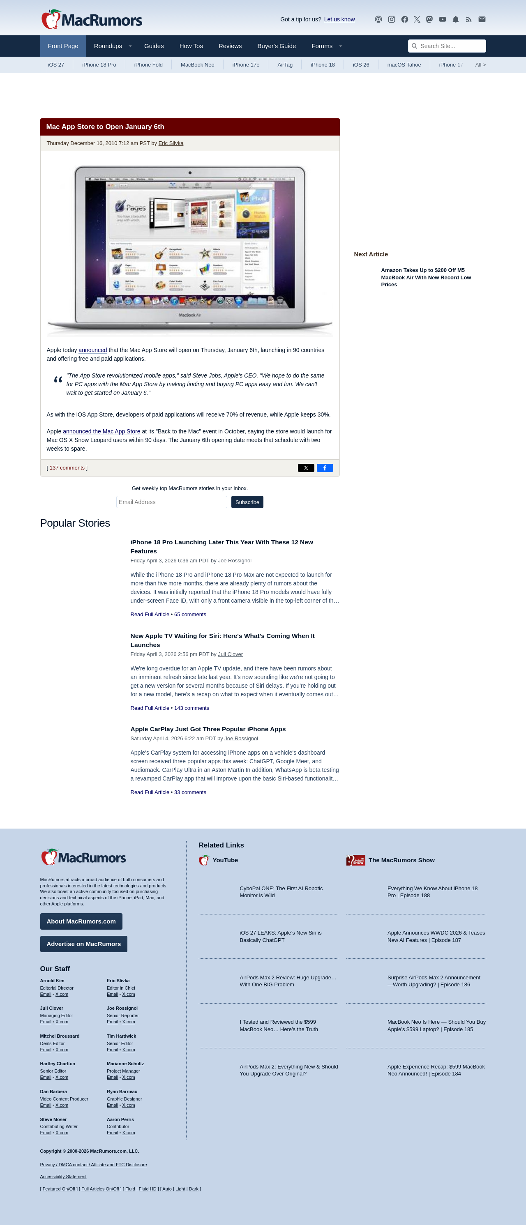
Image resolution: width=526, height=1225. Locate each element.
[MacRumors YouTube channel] (442, 19)
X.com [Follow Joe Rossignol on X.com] (128, 1019)
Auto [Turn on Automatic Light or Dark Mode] (167, 1188)
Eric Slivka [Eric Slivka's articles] (118, 978)
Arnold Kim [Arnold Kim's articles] (52, 978)
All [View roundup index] (480, 65)
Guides (154, 45)
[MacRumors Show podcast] (378, 19)
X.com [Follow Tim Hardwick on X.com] (128, 1047)
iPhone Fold (148, 65)
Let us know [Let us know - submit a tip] (339, 19)
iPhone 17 (451, 65)
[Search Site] (447, 46)
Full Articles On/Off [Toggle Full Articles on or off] (100, 1188)
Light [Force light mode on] (180, 1188)
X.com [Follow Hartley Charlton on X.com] (61, 1075)
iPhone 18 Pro (99, 65)
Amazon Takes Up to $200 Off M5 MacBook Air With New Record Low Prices (426, 277)
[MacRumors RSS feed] (469, 19)
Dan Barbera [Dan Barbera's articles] (53, 1089)
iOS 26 (361, 65)
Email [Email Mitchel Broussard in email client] (46, 1047)
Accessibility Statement (63, 1176)
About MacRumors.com (81, 919)
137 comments (67, 468)
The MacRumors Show (402, 857)
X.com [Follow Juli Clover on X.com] (61, 1019)
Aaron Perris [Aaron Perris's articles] (120, 1116)
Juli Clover (230, 654)
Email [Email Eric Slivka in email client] (112, 991)
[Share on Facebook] (325, 468)
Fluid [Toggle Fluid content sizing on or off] (130, 1188)
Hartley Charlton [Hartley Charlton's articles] (58, 1061)
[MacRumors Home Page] (91, 19)
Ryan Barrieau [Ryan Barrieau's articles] (122, 1089)
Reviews (230, 45)
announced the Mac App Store (101, 431)
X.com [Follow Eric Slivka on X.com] (128, 991)
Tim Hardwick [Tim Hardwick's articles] (121, 1034)
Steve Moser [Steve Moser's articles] (53, 1116)
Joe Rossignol (234, 560)
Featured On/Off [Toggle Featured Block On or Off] (59, 1188)
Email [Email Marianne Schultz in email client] (112, 1075)
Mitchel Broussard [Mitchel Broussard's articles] (60, 1034)
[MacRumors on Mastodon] (429, 19)
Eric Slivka (171, 143)
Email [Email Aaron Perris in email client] (112, 1130)
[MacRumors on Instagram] (392, 19)
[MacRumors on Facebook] (405, 19)
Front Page (63, 45)
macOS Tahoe (404, 65)
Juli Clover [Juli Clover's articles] (51, 1006)
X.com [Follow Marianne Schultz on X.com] (128, 1075)
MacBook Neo (198, 65)
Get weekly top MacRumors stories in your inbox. (190, 488)
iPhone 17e (246, 65)
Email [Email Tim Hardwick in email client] (112, 1047)
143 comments (191, 708)
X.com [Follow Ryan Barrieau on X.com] (128, 1103)
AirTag (285, 65)
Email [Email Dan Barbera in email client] (46, 1103)
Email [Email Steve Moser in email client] (46, 1130)
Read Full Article (150, 614)
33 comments (190, 792)
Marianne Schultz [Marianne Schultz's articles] (125, 1061)
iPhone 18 (323, 65)
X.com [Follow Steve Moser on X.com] (61, 1130)
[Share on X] (306, 468)
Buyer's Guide (277, 45)
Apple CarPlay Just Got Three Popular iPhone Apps (216, 729)
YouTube (225, 857)
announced (92, 350)
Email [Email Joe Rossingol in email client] (112, 1019)
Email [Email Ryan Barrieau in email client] (112, 1103)
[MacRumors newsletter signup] (482, 19)
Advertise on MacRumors (84, 941)
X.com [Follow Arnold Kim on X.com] (61, 991)
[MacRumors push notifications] (456, 19)
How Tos (191, 45)
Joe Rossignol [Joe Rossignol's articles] (122, 1006)
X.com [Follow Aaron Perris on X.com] (128, 1130)
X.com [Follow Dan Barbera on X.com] (61, 1103)
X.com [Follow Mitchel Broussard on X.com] (61, 1047)
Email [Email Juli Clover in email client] (46, 1019)
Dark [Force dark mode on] (193, 1188)
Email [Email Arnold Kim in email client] (46, 991)
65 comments (190, 614)
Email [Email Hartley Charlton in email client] (46, 1075)
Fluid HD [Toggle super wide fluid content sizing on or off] (148, 1188)
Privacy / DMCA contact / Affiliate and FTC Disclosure (93, 1164)
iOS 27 (56, 65)
